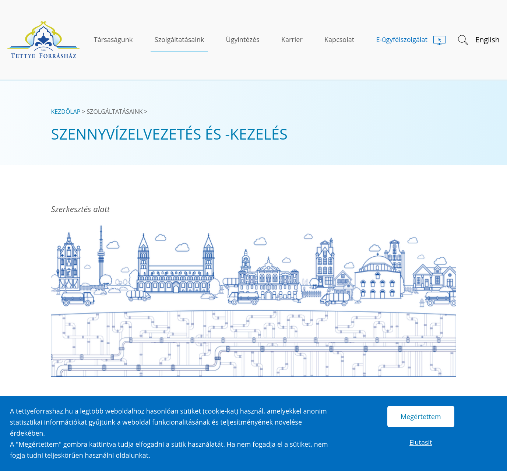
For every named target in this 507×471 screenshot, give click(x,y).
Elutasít (420, 442)
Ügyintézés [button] (243, 39)
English (487, 40)
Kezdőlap (65, 112)
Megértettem (421, 416)
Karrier (292, 39)
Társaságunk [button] (113, 39)
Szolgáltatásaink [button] (179, 39)
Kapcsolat (339, 39)
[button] (462, 39)
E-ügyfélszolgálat (401, 39)
